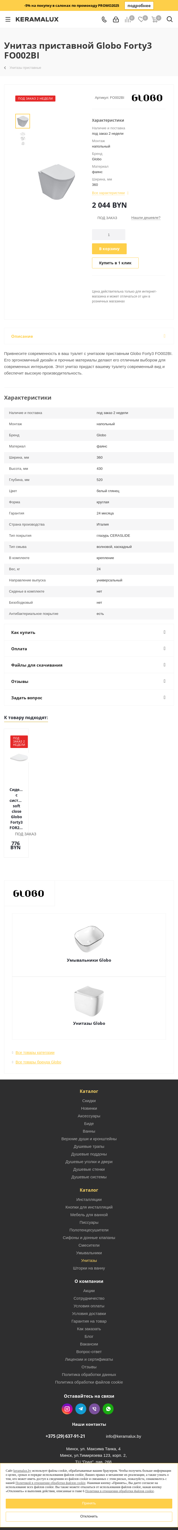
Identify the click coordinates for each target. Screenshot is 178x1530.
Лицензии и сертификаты (89, 1328)
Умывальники (89, 1221)
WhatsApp (108, 1377)
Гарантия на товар (89, 1289)
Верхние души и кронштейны (89, 1107)
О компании (89, 1250)
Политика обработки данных (89, 1343)
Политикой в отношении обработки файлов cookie (50, 1483)
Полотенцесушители (89, 1198)
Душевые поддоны (89, 1122)
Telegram (80, 1377)
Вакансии (89, 1312)
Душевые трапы (89, 1115)
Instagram (67, 1377)
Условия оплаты (89, 1274)
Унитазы (89, 1229)
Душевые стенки (89, 1138)
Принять (89, 1503)
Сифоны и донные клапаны (89, 1206)
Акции (89, 1259)
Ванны (89, 1099)
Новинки (89, 1077)
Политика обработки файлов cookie (89, 1350)
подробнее (139, 5)
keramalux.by (22, 1471)
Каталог (89, 1060)
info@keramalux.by (123, 1405)
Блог (89, 1305)
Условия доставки (89, 1282)
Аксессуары (89, 1084)
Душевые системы (88, 1145)
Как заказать (89, 1297)
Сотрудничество (89, 1267)
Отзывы (89, 1335)
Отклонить (89, 1516)
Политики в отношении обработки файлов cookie (119, 1491)
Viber (94, 1377)
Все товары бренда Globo (38, 1031)
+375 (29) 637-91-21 (65, 1405)
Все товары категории (35, 1021)
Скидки (89, 1069)
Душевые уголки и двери (89, 1130)
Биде (89, 1092)
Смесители (88, 1214)
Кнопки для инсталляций (89, 1175)
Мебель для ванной (89, 1183)
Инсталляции (89, 1168)
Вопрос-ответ (89, 1320)
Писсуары (89, 1191)
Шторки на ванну (89, 1236)
